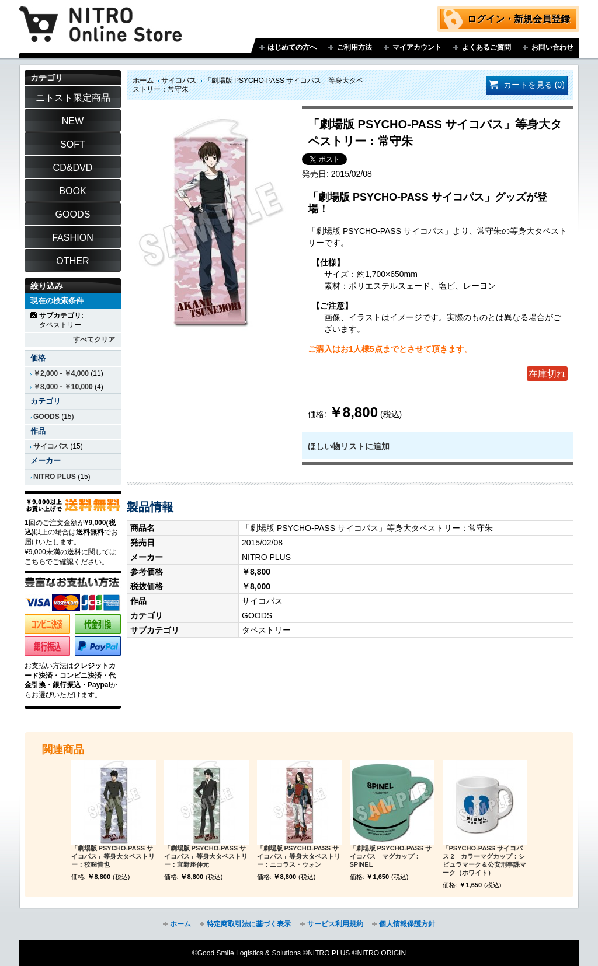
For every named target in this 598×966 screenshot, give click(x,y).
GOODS (46, 416)
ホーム (143, 80)
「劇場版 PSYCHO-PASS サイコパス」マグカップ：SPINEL (391, 856)
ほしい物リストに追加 (349, 446)
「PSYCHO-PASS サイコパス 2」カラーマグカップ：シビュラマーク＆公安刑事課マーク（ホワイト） (484, 860)
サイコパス (178, 80)
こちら (35, 562)
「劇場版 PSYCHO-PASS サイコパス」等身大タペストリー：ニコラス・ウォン (298, 856)
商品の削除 (34, 315)
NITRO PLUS (54, 477)
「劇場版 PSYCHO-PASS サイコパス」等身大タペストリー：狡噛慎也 (113, 856)
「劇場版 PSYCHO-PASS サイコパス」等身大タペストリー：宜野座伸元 (206, 856)
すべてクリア (94, 339)
